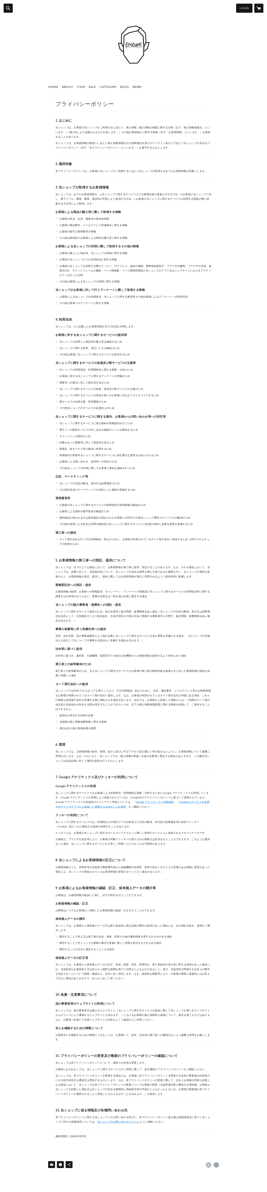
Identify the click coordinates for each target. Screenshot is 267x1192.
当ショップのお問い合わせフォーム (118, 1121)
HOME (53, 86)
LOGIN (244, 8)
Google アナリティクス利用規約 (155, 801)
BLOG (124, 86)
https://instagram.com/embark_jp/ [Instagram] (208, 1165)
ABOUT (67, 86)
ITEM (81, 86)
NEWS (137, 86)
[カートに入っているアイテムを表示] (258, 8)
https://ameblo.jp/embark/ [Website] (216, 1165)
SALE (92, 86)
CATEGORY (108, 86)
